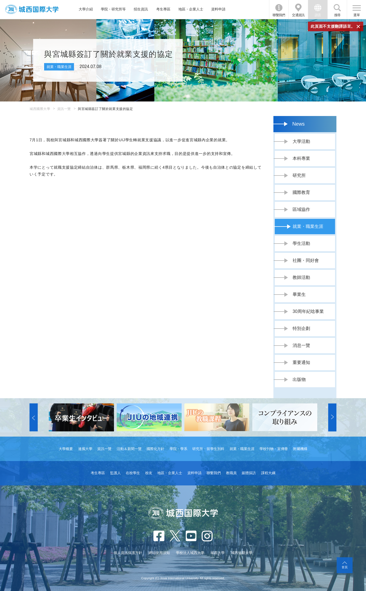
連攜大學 (85, 449)
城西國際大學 (40, 109)
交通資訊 (298, 15)
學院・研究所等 (113, 9)
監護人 (115, 473)
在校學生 (133, 473)
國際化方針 (155, 449)
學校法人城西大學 (190, 553)
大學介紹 (86, 9)
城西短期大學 (241, 553)
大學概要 (66, 449)
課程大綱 (268, 473)
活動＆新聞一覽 (129, 449)
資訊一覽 (64, 109)
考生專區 (163, 9)
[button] (34, 417)
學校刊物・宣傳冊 (273, 449)
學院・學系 (178, 449)
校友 (148, 473)
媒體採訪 (249, 473)
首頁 (345, 567)
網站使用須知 (159, 553)
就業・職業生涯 (242, 449)
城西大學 (217, 553)
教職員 (231, 473)
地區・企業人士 (190, 9)
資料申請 (218, 9)
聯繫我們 (279, 15)
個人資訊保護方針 (128, 553)
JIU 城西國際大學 (32, 9)
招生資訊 (141, 9)
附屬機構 (300, 449)
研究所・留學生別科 (208, 449)
